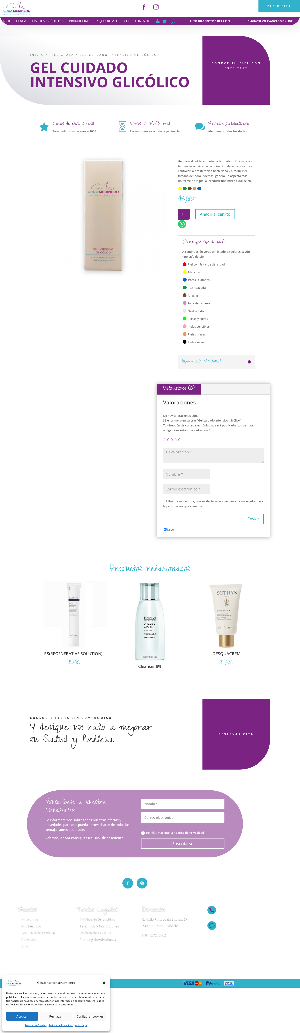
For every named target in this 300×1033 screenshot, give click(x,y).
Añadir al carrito (215, 214)
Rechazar (56, 1016)
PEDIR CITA (279, 6)
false (170, 529)
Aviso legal (81, 1025)
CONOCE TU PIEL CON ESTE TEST (232, 65)
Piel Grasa (58, 55)
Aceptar (22, 1016)
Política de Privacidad (61, 1025)
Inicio (6, 21)
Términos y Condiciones (99, 926)
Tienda (21, 21)
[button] (104, 983)
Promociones (80, 21)
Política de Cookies (36, 1025)
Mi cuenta (29, 919)
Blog (126, 21)
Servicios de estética (38, 932)
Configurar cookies (90, 1016)
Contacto (143, 21)
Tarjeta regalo (106, 21)
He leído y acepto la (172, 833)
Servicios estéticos (46, 21)
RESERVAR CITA (216, 734)
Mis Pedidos (31, 926)
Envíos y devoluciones (97, 939)
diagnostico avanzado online (270, 21)
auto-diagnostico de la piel (210, 21)
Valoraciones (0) (178, 389)
